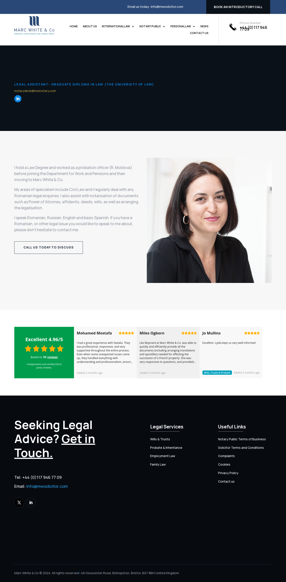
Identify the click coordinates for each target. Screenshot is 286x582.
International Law (116, 26)
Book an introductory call (238, 7)
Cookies (224, 464)
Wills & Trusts (160, 439)
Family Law (158, 464)
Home (74, 26)
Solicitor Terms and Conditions (241, 447)
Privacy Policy (228, 473)
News (204, 26)
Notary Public (150, 26)
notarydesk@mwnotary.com (35, 91)
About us (90, 26)
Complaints (226, 456)
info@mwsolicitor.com (167, 6)
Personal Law (180, 26)
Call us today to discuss (48, 247)
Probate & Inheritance (166, 447)
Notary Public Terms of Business (242, 439)
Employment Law (162, 456)
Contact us (199, 33)
